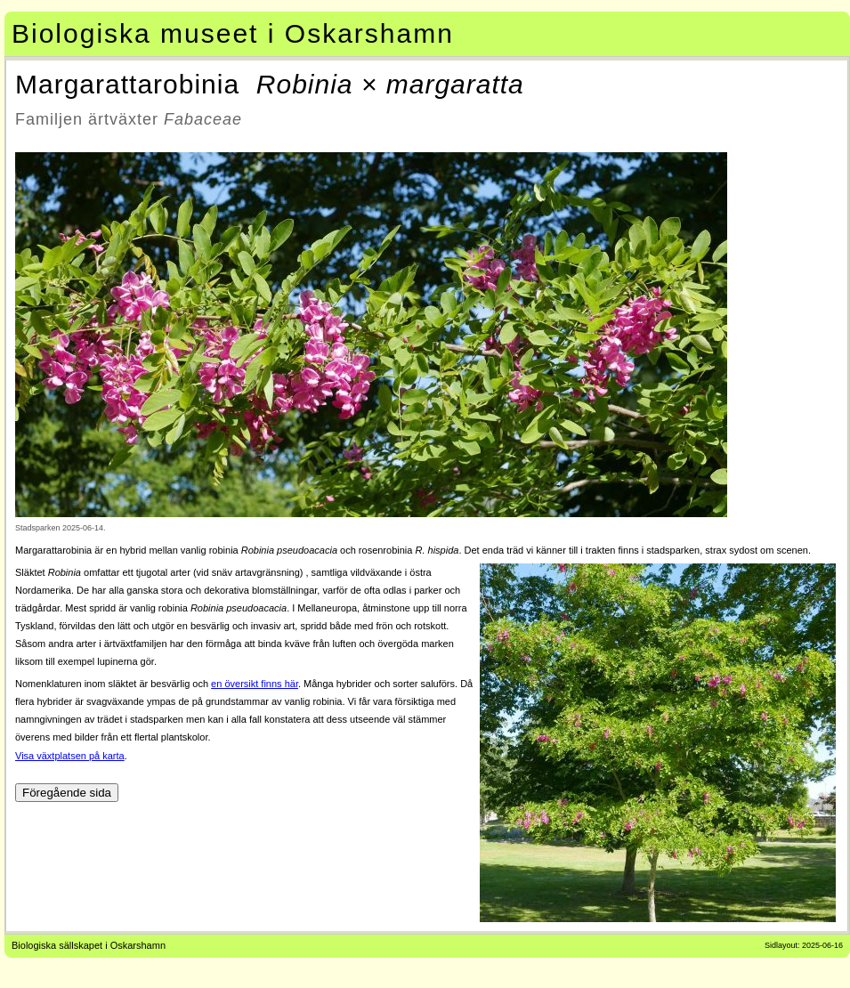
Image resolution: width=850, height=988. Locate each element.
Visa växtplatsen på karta (70, 755)
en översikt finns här (254, 683)
